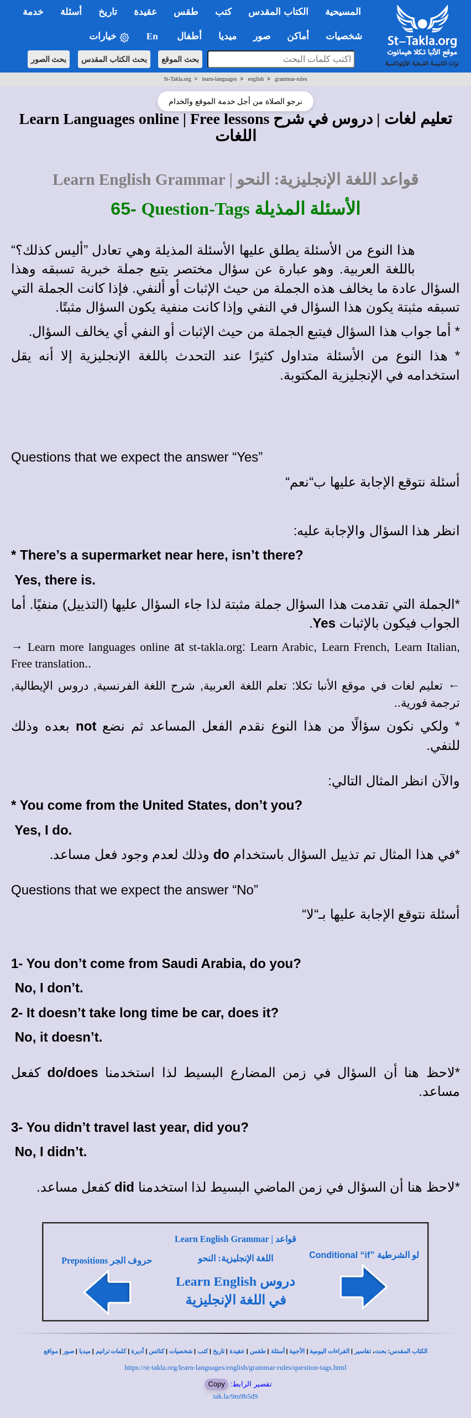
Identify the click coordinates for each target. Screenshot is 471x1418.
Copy (216, 1384)
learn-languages (219, 79)
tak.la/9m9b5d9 (235, 1396)
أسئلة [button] (71, 12)
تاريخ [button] (107, 12)
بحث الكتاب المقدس (114, 59)
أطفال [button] (189, 36)
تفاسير (362, 1351)
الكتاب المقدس (408, 1351)
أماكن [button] (298, 36)
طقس (258, 1351)
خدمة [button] (33, 12)
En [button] (153, 36)
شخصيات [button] (347, 36)
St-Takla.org (177, 79)
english (256, 79)
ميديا (85, 1351)
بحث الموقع (180, 59)
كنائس (156, 1351)
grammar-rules (291, 79)
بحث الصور (49, 59)
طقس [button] (186, 12)
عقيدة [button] (145, 12)
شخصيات (180, 1351)
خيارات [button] (109, 37)
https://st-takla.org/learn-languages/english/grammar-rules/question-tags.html (235, 1367)
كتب (202, 1351)
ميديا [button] (227, 36)
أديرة (137, 1351)
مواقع (51, 1351)
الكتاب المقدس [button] (278, 12)
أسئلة (278, 1351)
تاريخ (218, 1351)
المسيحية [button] (343, 12)
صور (68, 1351)
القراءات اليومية (329, 1351)
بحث (380, 1351)
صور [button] (261, 36)
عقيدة (237, 1351)
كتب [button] (223, 12)
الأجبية (297, 1351)
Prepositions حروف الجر (106, 1260)
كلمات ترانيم (111, 1351)
